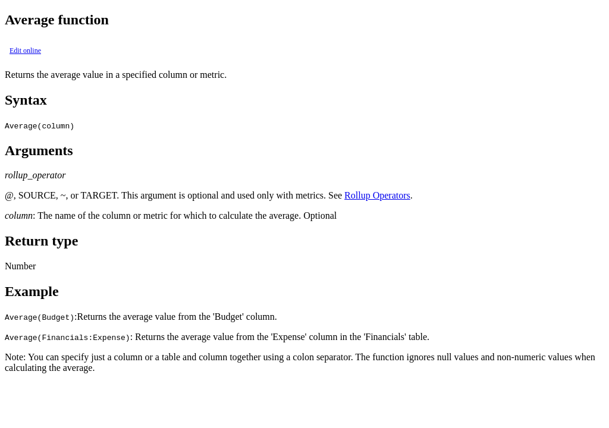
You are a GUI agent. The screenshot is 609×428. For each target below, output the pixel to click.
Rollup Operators (377, 195)
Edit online (25, 50)
